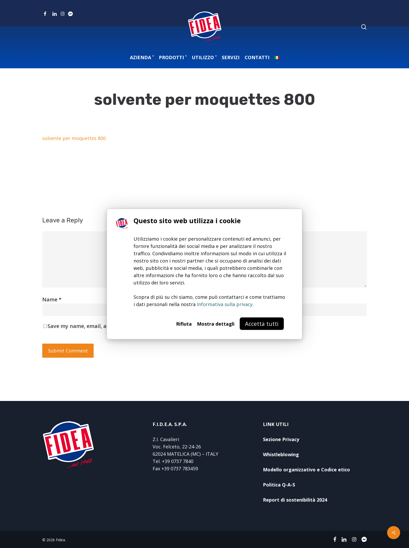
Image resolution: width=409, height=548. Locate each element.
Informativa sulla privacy (224, 304)
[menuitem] (277, 57)
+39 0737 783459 (179, 468)
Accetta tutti (262, 323)
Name (52, 299)
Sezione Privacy (281, 439)
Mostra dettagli (215, 323)
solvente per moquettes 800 (74, 138)
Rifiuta (184, 323)
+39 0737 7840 (177, 461)
